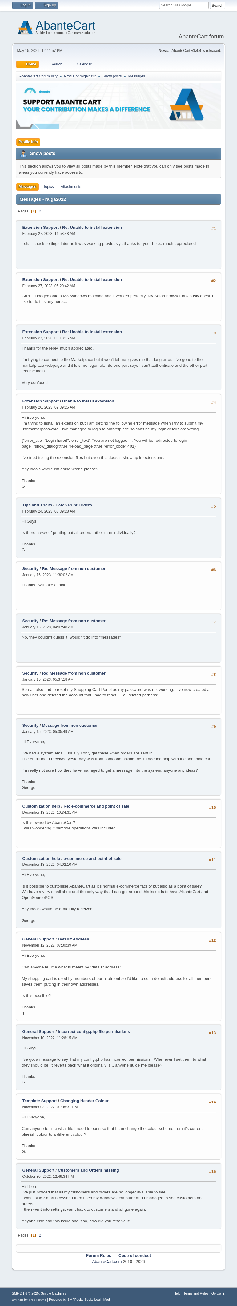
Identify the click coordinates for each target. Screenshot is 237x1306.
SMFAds (17, 1299)
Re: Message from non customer (74, 568)
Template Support (39, 1100)
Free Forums (37, 1299)
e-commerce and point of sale (93, 858)
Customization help (41, 806)
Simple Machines (53, 1293)
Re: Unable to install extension (92, 227)
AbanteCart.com (107, 1261)
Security (30, 568)
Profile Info (28, 142)
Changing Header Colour (84, 1100)
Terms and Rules (195, 1293)
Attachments (71, 186)
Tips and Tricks (37, 505)
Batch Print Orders (73, 505)
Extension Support (40, 227)
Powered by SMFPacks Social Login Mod (79, 1299)
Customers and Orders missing (88, 1170)
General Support (38, 939)
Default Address (73, 939)
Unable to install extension (88, 401)
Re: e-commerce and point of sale (96, 806)
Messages (27, 186)
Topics (48, 186)
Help (177, 1293)
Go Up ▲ (218, 1293)
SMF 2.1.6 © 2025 (25, 1293)
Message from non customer (70, 725)
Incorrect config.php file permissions (94, 1031)
